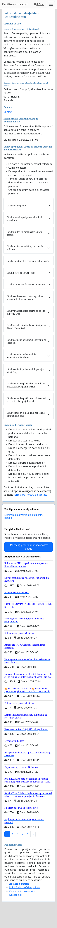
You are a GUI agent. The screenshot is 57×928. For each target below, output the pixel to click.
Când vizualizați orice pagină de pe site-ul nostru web (26, 312)
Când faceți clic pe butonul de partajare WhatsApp (26, 370)
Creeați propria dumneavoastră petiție (28, 546)
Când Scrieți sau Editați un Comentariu (26, 284)
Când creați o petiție (16, 205)
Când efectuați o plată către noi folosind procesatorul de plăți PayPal (26, 399)
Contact (7, 112)
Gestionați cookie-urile (22, 891)
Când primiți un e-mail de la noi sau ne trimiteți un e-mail (26, 414)
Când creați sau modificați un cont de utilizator (25, 248)
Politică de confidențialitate (24, 887)
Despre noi (15, 894)
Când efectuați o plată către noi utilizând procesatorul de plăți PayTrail (26, 385)
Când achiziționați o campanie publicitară (27, 261)
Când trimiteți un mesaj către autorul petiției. (24, 233)
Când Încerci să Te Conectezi (21, 272)
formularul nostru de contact (30, 494)
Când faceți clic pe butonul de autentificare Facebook (21, 356)
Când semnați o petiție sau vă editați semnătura (24, 219)
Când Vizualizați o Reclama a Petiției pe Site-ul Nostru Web (26, 327)
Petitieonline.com (15, 4)
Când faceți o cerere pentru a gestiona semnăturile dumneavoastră (25, 297)
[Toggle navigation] (51, 4)
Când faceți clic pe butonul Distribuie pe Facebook (26, 341)
